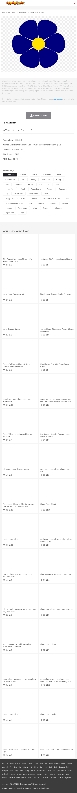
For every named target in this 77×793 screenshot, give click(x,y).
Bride (21, 770)
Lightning (70, 763)
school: (5, 774)
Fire (46, 763)
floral (22, 189)
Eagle (55, 767)
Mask (11, 770)
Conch (36, 763)
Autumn (17, 763)
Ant (11, 767)
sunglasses (33, 194)
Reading (39, 774)
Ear (54, 770)
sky (67, 199)
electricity (47, 175)
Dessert (23, 778)
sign (35, 208)
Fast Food (36, 778)
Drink (29, 778)
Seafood (60, 778)
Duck (50, 767)
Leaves (24, 763)
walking (63, 770)
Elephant (62, 767)
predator (8, 208)
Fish (67, 767)
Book (24, 774)
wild (30, 203)
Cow (41, 767)
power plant (9, 189)
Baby (16, 770)
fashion (50, 189)
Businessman (41, 770)
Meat (46, 778)
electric (23, 175)
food (46, 194)
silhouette (58, 208)
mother (33, 770)
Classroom (31, 774)
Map (67, 774)
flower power (36, 189)
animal (30, 184)
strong (33, 180)
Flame (51, 763)
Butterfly (25, 767)
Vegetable (68, 778)
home (70, 770)
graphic (41, 203)
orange (45, 208)
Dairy (18, 778)
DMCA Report (10, 123)
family (27, 770)
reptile (34, 199)
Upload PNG (44, 788)
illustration (46, 180)
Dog (46, 767)
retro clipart (22, 208)
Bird (19, 767)
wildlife (53, 203)
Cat (31, 767)
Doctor (49, 770)
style (7, 184)
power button (44, 184)
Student (12, 774)
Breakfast (12, 778)
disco (23, 180)
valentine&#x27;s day (51, 199)
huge (22, 213)
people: (5, 770)
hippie (57, 184)
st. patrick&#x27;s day (14, 203)
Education (52, 774)
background (9, 175)
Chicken (35, 767)
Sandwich (53, 778)
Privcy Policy (19, 788)
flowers (65, 203)
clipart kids (9, 213)
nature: (5, 763)
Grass (63, 763)
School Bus (60, 774)
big (6, 194)
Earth (41, 763)
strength (18, 184)
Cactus (30, 763)
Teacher (19, 774)
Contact (28, 788)
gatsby (34, 175)
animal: (5, 767)
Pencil (45, 774)
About (4, 788)
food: (4, 778)
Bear (15, 767)
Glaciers (57, 763)
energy (58, 180)
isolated (59, 175)
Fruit (42, 778)
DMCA (35, 788)
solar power (18, 194)
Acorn (11, 763)
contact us (58, 99)
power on (62, 189)
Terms (11, 788)
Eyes (58, 770)
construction (10, 180)
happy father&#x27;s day (15, 199)
